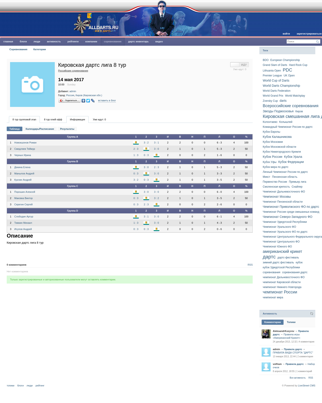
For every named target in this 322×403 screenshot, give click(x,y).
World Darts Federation (276, 90)
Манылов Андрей (24, 173)
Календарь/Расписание (40, 129)
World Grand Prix (273, 95)
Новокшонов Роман (25, 142)
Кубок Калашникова (277, 137)
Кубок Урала (293, 156)
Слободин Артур (23, 216)
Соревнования (112, 41)
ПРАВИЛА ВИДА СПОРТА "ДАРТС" (293, 352)
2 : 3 (135, 148)
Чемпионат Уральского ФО (279, 226)
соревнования (271, 272)
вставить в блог (107, 100)
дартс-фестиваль (288, 257)
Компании (91, 41)
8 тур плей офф (53, 119)
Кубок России (272, 156)
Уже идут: (99, 119)
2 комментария (305, 356)
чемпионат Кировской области (282, 282)
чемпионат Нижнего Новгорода (282, 287)
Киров (299, 111)
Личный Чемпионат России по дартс (285, 171)
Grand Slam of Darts (275, 65)
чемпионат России (280, 292)
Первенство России (275, 181)
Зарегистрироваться (309, 33)
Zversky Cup (270, 100)
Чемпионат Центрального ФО (281, 241)
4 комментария (306, 341)
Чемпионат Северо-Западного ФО (287, 217)
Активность (54, 41)
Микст (266, 176)
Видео (159, 41)
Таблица (14, 129)
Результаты (67, 129)
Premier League (272, 75)
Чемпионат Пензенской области (283, 201)
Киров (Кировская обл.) (89, 95)
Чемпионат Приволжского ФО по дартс (291, 206)
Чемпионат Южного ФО (277, 246)
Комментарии (272, 322)
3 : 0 (156, 148)
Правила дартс (293, 349)
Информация (77, 119)
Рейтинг (40, 385)
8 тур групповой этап (24, 119)
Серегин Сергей (23, 204)
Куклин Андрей (23, 179)
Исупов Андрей (23, 229)
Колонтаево (270, 122)
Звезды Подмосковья (278, 111)
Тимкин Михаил (23, 222)
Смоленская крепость (276, 186)
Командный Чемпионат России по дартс (288, 126)
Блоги (23, 41)
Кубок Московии (273, 141)
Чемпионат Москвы (277, 196)
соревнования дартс (294, 272)
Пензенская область (284, 176)
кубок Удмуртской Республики (281, 267)
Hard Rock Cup (298, 65)
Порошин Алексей (24, 192)
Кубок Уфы (269, 162)
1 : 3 (135, 155)
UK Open (289, 75)
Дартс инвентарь (138, 41)
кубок (299, 262)
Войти (286, 33)
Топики (291, 322)
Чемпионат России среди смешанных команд (291, 211)
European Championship (285, 60)
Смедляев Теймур (24, 148)
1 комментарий (304, 371)
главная (8, 41)
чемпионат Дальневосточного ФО (284, 277)
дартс (269, 257)
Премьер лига (297, 181)
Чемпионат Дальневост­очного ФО (284, 191)
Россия (70, 95)
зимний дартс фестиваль (278, 262)
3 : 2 (146, 142)
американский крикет (282, 251)
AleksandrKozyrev (283, 331)
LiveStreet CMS (306, 385)
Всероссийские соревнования (290, 106)
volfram (277, 364)
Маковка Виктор (23, 198)
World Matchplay (295, 95)
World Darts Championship (281, 85)
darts (283, 100)
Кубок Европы (271, 131)
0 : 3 (146, 155)
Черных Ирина (22, 155)
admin (72, 91)
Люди (37, 41)
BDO (266, 60)
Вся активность (297, 378)
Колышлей (285, 122)
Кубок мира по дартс (275, 167)
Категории (39, 49)
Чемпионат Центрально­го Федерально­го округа (292, 236)
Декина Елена (22, 167)
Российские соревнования (73, 70)
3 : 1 (156, 142)
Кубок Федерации (291, 162)
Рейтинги (73, 41)
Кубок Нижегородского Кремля (282, 151)
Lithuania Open (272, 70)
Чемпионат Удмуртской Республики (285, 221)
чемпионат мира (273, 297)
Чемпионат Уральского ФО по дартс (285, 231)
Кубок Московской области (279, 146)
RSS (250, 264)
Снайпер (297, 186)
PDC (287, 69)
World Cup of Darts (276, 80)
